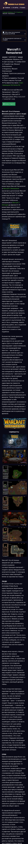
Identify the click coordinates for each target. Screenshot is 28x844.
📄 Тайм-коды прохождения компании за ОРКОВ (11, 33)
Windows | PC (12, 12)
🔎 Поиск (22, 7)
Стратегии (19, 12)
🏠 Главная (6, 7)
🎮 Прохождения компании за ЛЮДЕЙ (12, 39)
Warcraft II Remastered (11, 188)
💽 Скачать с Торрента (8, 104)
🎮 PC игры (14, 7)
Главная (5, 12)
